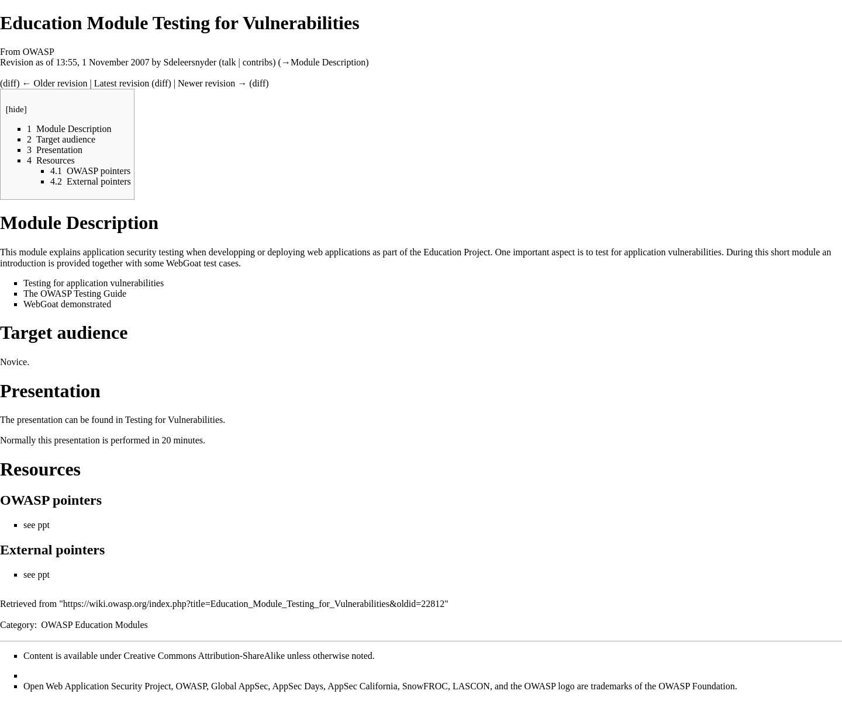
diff (9, 83)
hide (16, 109)
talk (229, 62)
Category (17, 625)
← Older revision (54, 83)
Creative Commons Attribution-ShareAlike (204, 656)
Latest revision (122, 83)
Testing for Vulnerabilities (174, 420)
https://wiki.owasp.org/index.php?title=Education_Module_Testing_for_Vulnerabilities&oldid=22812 (253, 604)
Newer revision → (212, 83)
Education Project (456, 252)
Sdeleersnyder (190, 62)
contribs (258, 62)
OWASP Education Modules (94, 625)
